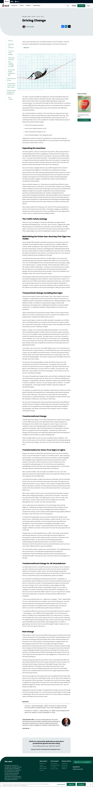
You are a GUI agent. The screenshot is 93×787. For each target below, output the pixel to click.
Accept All (81, 785)
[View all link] (46, 749)
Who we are (43, 763)
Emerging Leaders (55, 765)
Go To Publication (84, 120)
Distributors (64, 765)
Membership (37, 5)
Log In (88, 5)
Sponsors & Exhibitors (64, 767)
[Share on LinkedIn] (66, 26)
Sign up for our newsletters (82, 762)
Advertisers (64, 763)
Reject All (71, 785)
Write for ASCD (54, 768)
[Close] (90, 785)
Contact (42, 770)
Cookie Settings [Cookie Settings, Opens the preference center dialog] (61, 785)
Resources (15, 5)
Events (22, 5)
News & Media (43, 768)
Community (54, 767)
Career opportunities (43, 765)
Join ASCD (81, 5)
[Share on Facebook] (62, 26)
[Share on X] (69, 26)
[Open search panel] (68, 6)
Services (29, 5)
